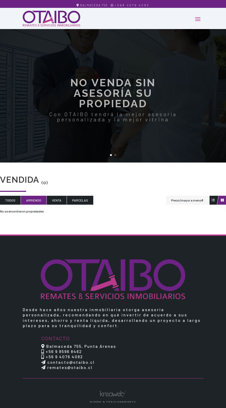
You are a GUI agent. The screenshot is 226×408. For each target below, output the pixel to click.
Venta (56, 200)
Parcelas (80, 200)
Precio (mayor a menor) (187, 200)
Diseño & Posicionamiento (113, 401)
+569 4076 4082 (132, 5)
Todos (10, 200)
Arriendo (33, 200)
